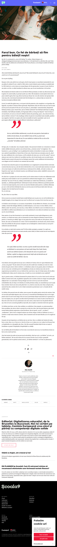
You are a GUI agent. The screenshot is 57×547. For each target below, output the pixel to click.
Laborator (4, 500)
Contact (31, 502)
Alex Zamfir (28, 370)
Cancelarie (5, 502)
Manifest (31, 498)
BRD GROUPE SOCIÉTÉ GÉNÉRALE (27, 535)
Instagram (5, 519)
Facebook (4, 517)
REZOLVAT (5, 504)
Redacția (31, 500)
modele (45, 402)
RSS (3, 522)
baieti (14, 402)
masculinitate (25, 402)
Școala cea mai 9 (6, 505)
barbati (6, 402)
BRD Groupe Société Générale (14, 534)
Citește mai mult (9, 445)
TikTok (4, 520)
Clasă (3, 498)
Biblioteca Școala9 (7, 507)
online (36, 402)
